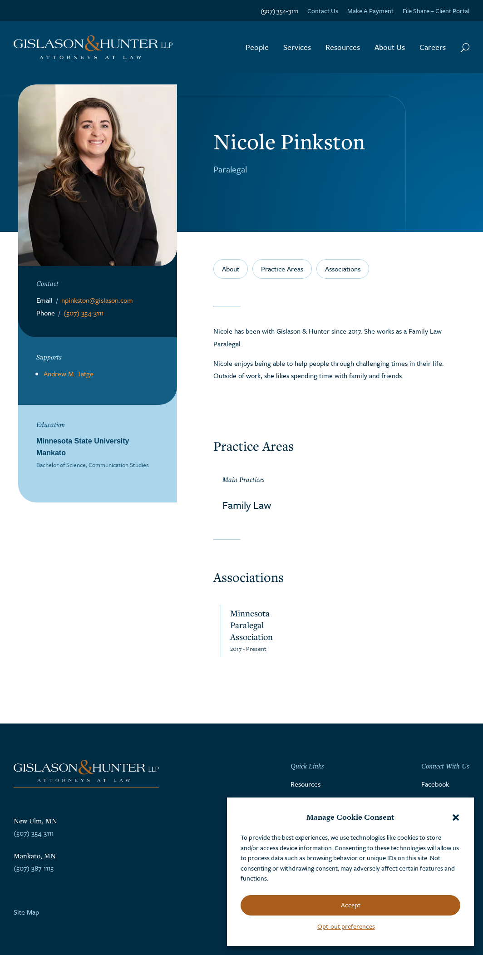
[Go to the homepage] (93, 47)
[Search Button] (465, 47)
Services (297, 47)
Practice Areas (282, 269)
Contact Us (322, 10)
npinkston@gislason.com (97, 300)
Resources (342, 47)
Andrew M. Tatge (69, 374)
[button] (455, 817)
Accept (350, 905)
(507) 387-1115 (34, 868)
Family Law (246, 504)
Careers (432, 47)
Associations (342, 269)
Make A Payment (370, 10)
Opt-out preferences (346, 926)
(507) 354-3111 (279, 10)
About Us (390, 47)
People (257, 47)
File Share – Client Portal (436, 10)
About (230, 269)
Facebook (435, 784)
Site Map (26, 912)
